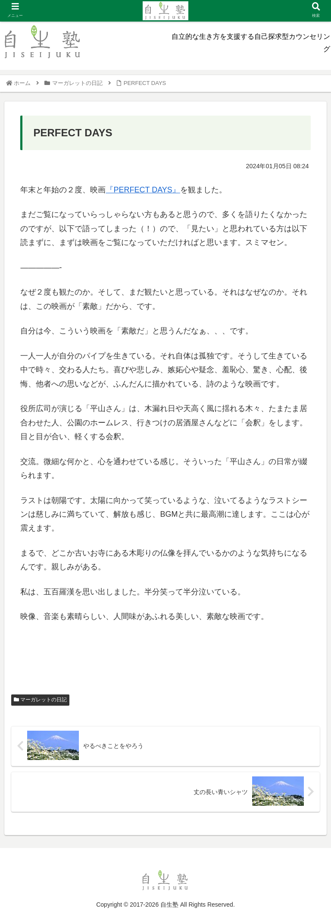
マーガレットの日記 (40, 700)
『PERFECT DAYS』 (143, 189)
